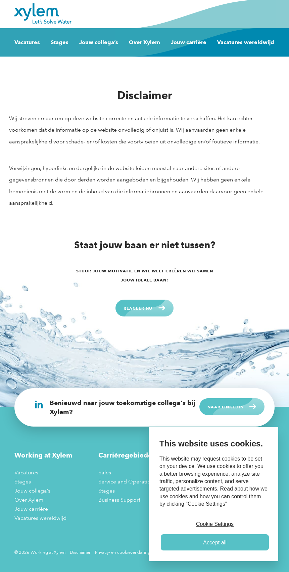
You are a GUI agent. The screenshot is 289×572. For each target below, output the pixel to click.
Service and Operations (127, 481)
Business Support (119, 500)
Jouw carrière (188, 42)
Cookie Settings (215, 524)
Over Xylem (144, 42)
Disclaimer (80, 552)
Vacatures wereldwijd (245, 42)
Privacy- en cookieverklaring (122, 552)
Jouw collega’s (98, 42)
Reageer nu (138, 308)
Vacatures (27, 42)
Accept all (214, 542)
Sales (104, 472)
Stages (59, 42)
